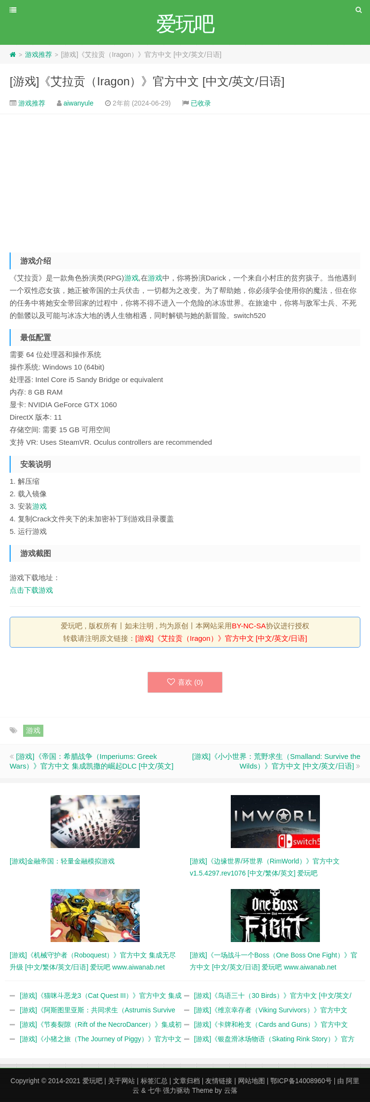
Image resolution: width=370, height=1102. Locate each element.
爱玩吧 (92, 1081)
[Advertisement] (185, 179)
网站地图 (251, 1081)
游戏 (131, 278)
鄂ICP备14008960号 (301, 1081)
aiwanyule (78, 103)
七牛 (154, 1090)
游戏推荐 (38, 54)
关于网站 (121, 1081)
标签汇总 (154, 1081)
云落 (231, 1090)
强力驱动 (176, 1090)
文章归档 (186, 1081)
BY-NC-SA (248, 626)
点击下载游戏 (31, 590)
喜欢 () (185, 682)
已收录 (201, 103)
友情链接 (218, 1081)
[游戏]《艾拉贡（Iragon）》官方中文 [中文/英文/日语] (147, 81)
